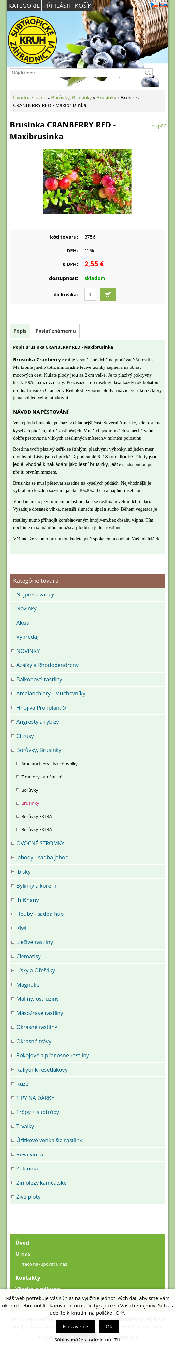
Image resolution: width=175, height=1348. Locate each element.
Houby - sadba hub (40, 913)
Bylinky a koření (36, 885)
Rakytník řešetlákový (42, 1069)
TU (117, 1339)
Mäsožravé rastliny (39, 1013)
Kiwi (21, 928)
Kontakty (27, 1277)
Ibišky (23, 871)
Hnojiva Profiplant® (41, 707)
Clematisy (28, 956)
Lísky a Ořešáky (35, 970)
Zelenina (27, 1168)
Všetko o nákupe (37, 1289)
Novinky (26, 608)
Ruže (22, 1083)
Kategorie (24, 5)
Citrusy (25, 736)
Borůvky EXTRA (36, 816)
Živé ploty (28, 1196)
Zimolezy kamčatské (41, 777)
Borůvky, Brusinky (71, 97)
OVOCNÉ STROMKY (40, 843)
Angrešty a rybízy (37, 721)
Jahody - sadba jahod (42, 857)
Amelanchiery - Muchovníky (50, 693)
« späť (158, 125)
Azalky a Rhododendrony (47, 665)
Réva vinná (29, 1154)
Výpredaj (27, 636)
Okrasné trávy (33, 1041)
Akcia (22, 622)
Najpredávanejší (36, 594)
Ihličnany (27, 899)
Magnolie (28, 984)
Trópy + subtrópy (37, 1111)
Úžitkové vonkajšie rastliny (49, 1140)
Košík (83, 5)
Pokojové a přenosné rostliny (52, 1055)
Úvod (22, 1242)
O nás (22, 1253)
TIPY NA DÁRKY (35, 1097)
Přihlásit (57, 5)
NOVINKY (28, 651)
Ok (109, 1326)
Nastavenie (75, 1326)
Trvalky (25, 1126)
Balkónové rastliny (39, 679)
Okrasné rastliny (36, 1027)
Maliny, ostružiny (37, 998)
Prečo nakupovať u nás (43, 1264)
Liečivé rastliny (34, 942)
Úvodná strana (30, 97)
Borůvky (29, 790)
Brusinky (106, 97)
